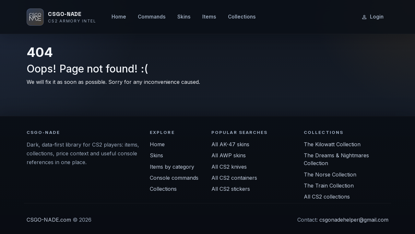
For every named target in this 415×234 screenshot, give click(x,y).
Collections (242, 17)
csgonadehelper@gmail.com (353, 219)
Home (119, 17)
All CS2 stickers (230, 189)
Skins (184, 17)
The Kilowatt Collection (332, 144)
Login (372, 17)
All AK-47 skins (230, 144)
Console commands (174, 178)
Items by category (172, 166)
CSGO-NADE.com (49, 219)
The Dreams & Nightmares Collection (336, 159)
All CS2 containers (234, 178)
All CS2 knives (229, 166)
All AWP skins (228, 155)
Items (209, 17)
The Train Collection (329, 185)
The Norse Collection (330, 174)
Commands (152, 17)
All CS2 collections (327, 196)
